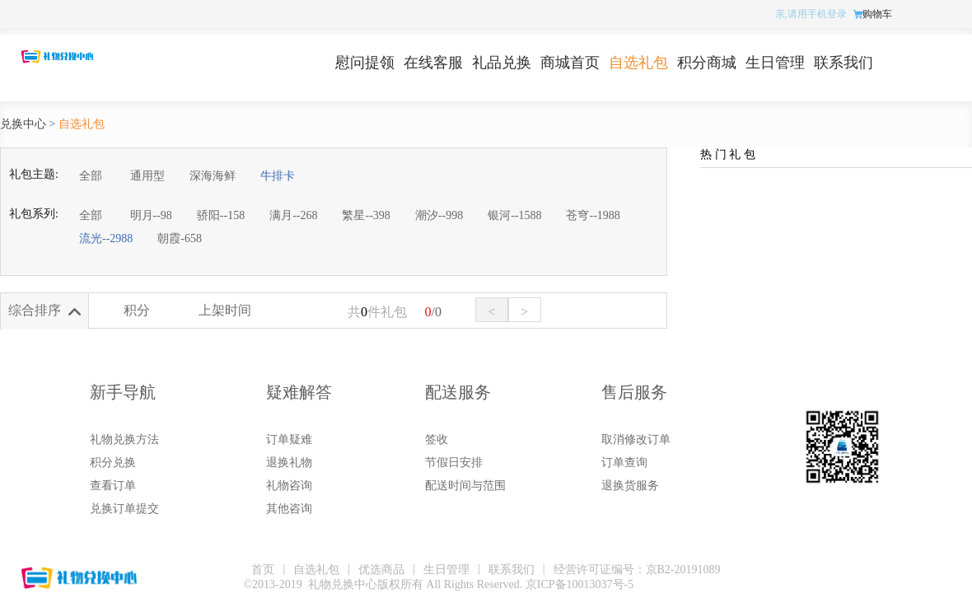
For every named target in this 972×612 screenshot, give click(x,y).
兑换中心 (23, 124)
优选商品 (381, 569)
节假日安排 (454, 462)
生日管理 (775, 62)
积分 (137, 310)
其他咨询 (289, 508)
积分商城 (706, 62)
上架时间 (225, 310)
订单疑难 (289, 439)
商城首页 (570, 62)
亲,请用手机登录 (811, 14)
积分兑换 (113, 462)
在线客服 (433, 62)
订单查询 (624, 462)
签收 (436, 439)
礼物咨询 (289, 485)
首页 (262, 569)
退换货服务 (630, 485)
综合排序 (34, 310)
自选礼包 (638, 62)
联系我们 (843, 62)
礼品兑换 (501, 62)
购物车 (877, 14)
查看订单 (113, 485)
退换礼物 (289, 462)
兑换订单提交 (124, 508)
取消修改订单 (636, 439)
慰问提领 (365, 62)
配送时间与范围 (465, 485)
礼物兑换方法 (124, 439)
